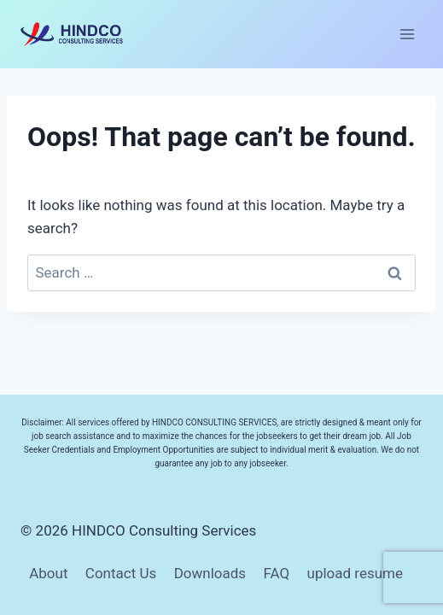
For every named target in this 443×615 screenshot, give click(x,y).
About (48, 573)
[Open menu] (407, 33)
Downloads (210, 573)
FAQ (276, 573)
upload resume (355, 573)
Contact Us (120, 573)
